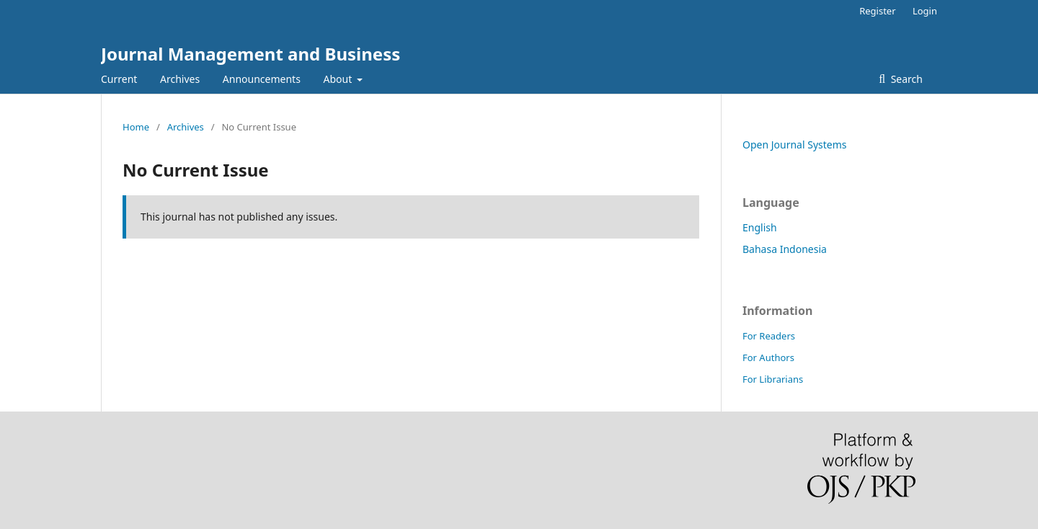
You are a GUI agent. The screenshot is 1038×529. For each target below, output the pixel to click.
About (339, 79)
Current (119, 79)
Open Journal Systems (794, 144)
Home (136, 126)
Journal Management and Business (250, 54)
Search (905, 79)
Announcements (262, 79)
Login (925, 10)
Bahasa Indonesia (784, 249)
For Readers (768, 335)
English (759, 227)
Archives (180, 79)
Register (877, 10)
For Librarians (772, 379)
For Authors (768, 357)
